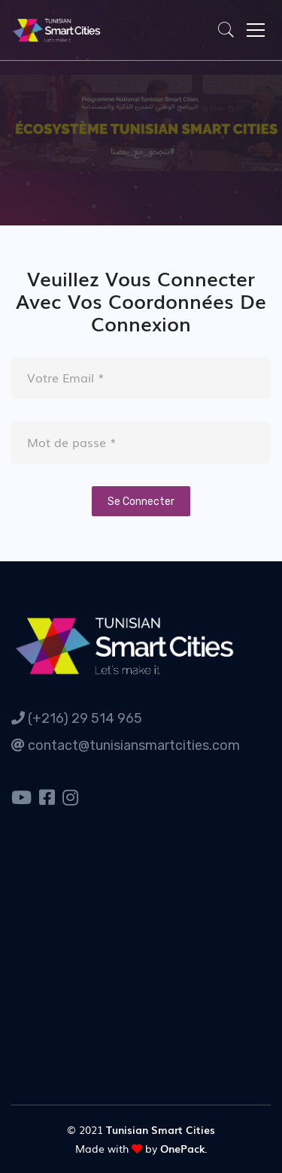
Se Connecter (141, 501)
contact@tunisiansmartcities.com (125, 745)
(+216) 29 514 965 (76, 718)
